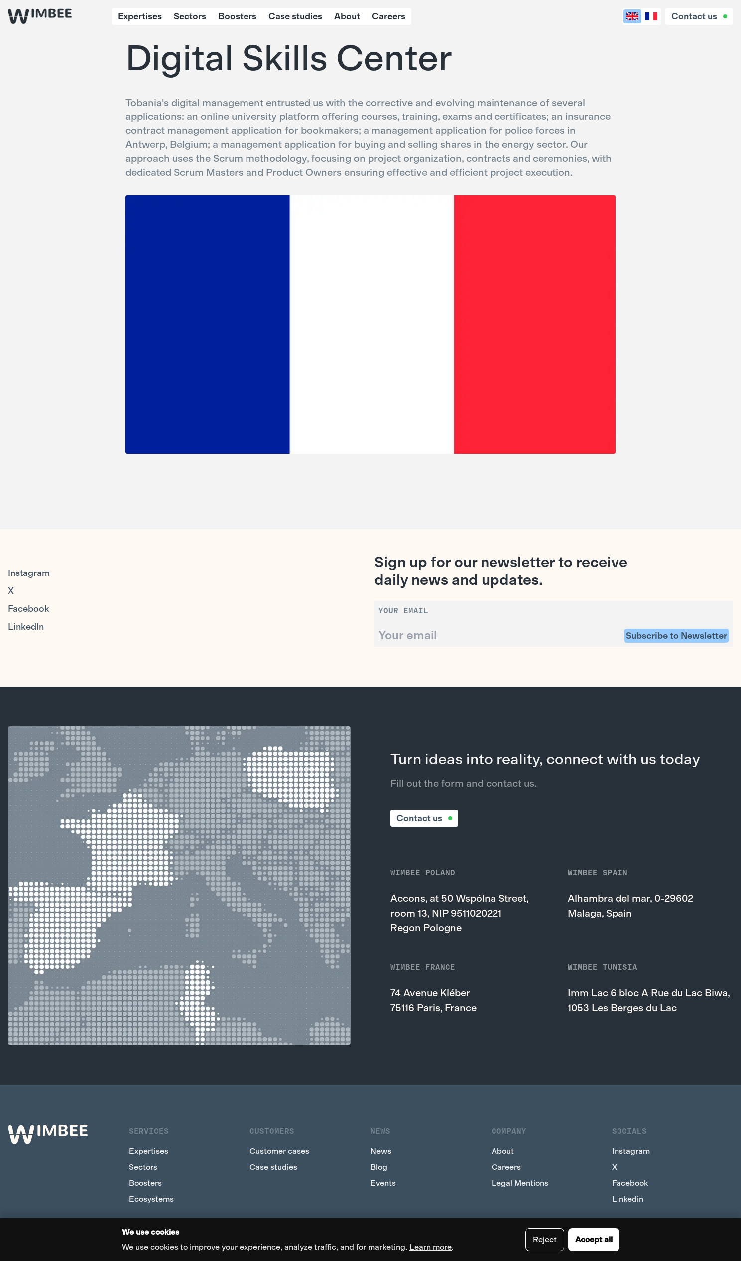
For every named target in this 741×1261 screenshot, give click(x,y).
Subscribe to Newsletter (676, 635)
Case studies (295, 16)
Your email (403, 610)
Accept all (594, 1239)
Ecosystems (151, 1199)
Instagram (29, 573)
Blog (378, 1167)
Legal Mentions (520, 1183)
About (347, 16)
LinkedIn (26, 626)
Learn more (430, 1247)
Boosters (237, 16)
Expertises (140, 16)
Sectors (190, 16)
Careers (388, 16)
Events (383, 1183)
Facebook (28, 608)
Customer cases (279, 1151)
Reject (545, 1239)
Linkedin (627, 1199)
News (380, 1151)
